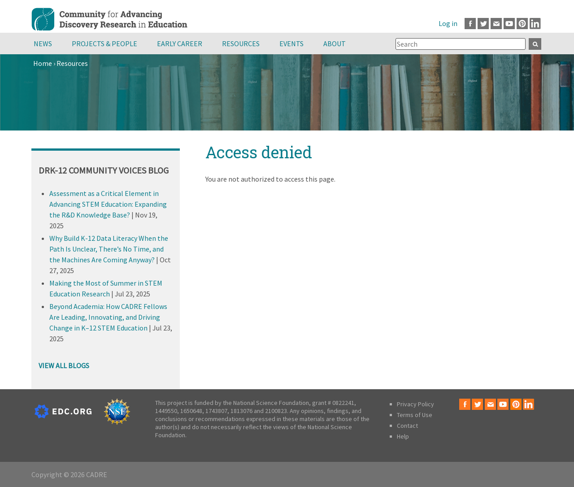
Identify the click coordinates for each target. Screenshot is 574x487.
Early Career (179, 43)
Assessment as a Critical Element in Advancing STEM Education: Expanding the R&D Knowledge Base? (108, 204)
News (43, 43)
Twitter (483, 23)
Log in (448, 23)
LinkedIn (535, 23)
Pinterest (522, 23)
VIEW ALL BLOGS (64, 365)
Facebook (470, 23)
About (334, 43)
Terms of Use (414, 415)
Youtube (509, 23)
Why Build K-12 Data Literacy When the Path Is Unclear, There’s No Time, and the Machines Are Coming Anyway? (108, 249)
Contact (407, 426)
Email (496, 23)
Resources (241, 43)
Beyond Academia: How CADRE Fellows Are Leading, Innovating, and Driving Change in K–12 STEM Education (108, 317)
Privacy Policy (415, 404)
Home (42, 63)
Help (403, 436)
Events (291, 43)
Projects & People (104, 43)
